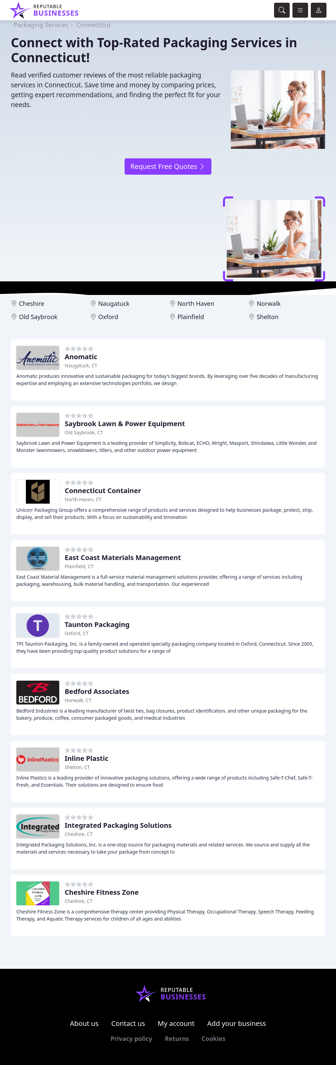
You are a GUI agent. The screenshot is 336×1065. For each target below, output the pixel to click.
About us (84, 1023)
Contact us (128, 1023)
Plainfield (190, 317)
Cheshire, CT (79, 834)
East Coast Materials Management (123, 557)
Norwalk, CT (78, 700)
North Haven (195, 303)
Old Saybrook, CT (84, 432)
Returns (177, 1038)
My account (176, 1023)
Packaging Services (41, 25)
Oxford (108, 317)
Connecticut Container (103, 490)
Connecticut (93, 25)
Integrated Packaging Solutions (118, 825)
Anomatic (81, 356)
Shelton (267, 317)
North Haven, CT (83, 499)
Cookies (213, 1038)
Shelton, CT (77, 767)
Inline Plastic (86, 758)
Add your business (236, 1023)
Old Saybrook (38, 317)
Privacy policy (132, 1038)
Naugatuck (113, 303)
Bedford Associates (97, 691)
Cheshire (31, 303)
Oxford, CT (77, 633)
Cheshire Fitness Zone (102, 892)
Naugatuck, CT (81, 365)
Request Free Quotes (168, 166)
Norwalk (269, 303)
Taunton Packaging (97, 624)
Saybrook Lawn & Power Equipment (125, 423)
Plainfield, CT (79, 566)
